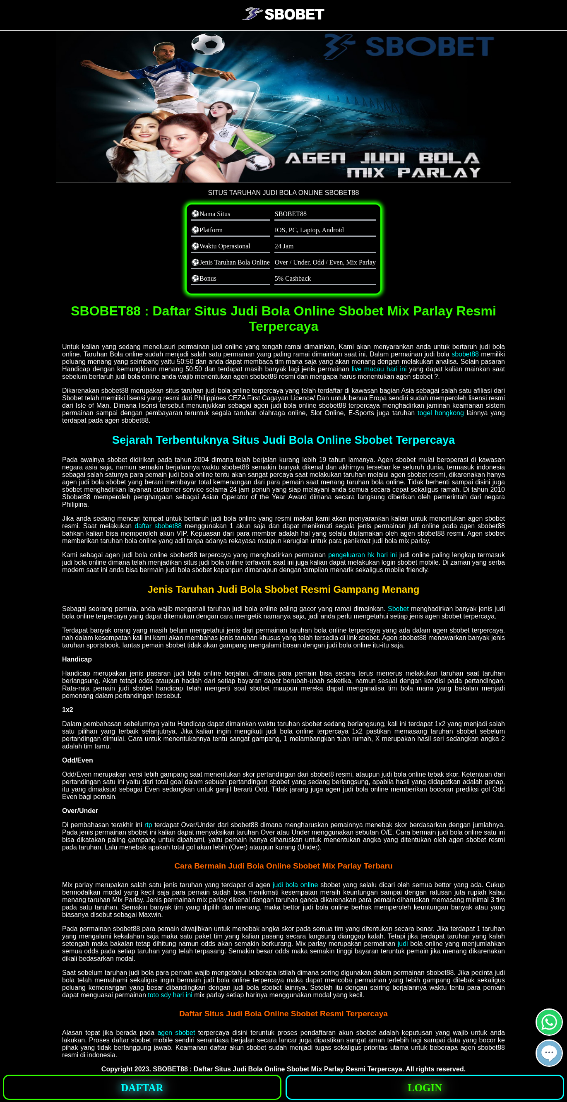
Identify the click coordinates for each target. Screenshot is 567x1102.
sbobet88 (465, 354)
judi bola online (295, 884)
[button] (549, 1053)
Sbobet (398, 608)
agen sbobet (176, 1032)
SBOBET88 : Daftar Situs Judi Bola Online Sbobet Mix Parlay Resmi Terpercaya (277, 1069)
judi (403, 943)
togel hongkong (441, 412)
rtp (148, 824)
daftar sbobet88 (158, 525)
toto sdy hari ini (170, 995)
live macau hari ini (379, 369)
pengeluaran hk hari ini (362, 554)
